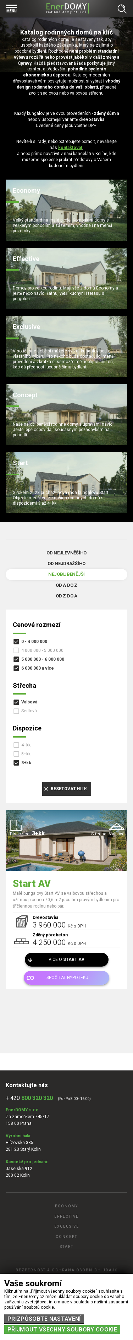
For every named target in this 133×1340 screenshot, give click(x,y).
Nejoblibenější (66, 574)
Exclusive (66, 1226)
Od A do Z (66, 585)
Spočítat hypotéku (67, 977)
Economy (66, 1206)
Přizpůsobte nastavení (44, 1318)
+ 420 (29, 1098)
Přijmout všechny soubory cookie (62, 1329)
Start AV (32, 883)
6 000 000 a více (37, 668)
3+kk (26, 762)
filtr (69, 788)
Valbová (29, 702)
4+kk (26, 745)
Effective (66, 1216)
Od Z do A (66, 596)
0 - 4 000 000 (34, 641)
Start (66, 1247)
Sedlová (29, 710)
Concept (66, 1237)
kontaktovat (70, 147)
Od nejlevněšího (66, 552)
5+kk (26, 753)
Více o (66, 959)
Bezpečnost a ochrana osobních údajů (67, 1270)
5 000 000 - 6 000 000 (42, 659)
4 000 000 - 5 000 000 (42, 650)
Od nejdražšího (66, 563)
